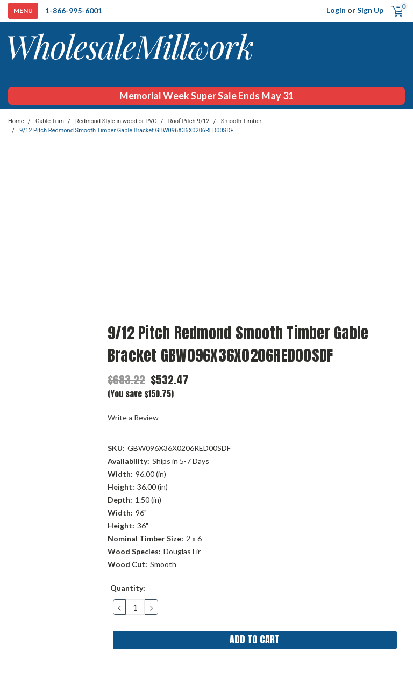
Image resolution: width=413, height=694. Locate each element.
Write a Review (133, 417)
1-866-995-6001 (73, 10)
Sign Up (370, 10)
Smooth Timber (241, 121)
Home (16, 121)
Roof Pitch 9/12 (189, 121)
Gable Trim (49, 121)
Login (336, 10)
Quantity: (127, 587)
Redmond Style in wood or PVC (115, 121)
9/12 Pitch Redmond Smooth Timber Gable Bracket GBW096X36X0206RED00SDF (126, 130)
